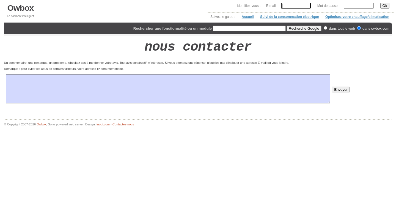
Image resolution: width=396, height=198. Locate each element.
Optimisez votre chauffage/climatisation (357, 17)
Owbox (20, 7)
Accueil (248, 17)
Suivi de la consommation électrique (289, 17)
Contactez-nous (123, 124)
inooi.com (103, 124)
